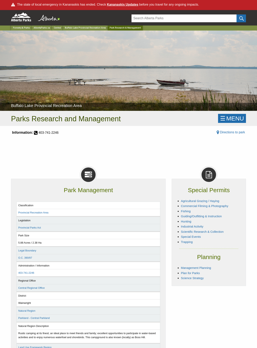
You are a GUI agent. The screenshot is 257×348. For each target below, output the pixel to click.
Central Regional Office (31, 287)
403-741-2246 (26, 272)
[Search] (184, 18)
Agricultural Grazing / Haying (200, 201)
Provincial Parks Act (29, 227)
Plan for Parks (190, 273)
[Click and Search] (241, 18)
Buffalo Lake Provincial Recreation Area (85, 28)
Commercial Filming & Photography (204, 206)
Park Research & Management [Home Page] (125, 28)
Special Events (191, 236)
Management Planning (196, 267)
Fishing (186, 211)
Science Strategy (192, 278)
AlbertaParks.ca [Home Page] (42, 28)
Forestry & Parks (21, 28)
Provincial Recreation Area (33, 212)
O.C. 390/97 (25, 257)
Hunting (186, 221)
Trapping (187, 242)
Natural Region (26, 310)
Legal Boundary (27, 250)
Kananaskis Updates (122, 4)
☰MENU (232, 118)
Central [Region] (57, 28)
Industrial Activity (192, 226)
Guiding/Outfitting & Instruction (201, 216)
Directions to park (231, 132)
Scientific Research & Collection (202, 231)
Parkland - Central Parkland (34, 317)
